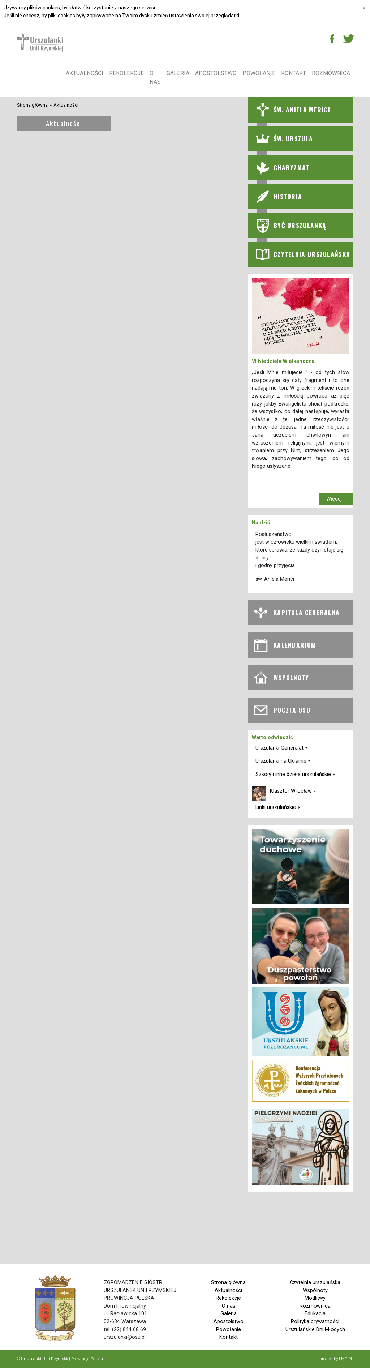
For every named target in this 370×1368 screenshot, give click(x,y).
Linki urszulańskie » (277, 807)
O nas (155, 77)
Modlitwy (315, 1298)
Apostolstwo (216, 73)
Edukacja (315, 1314)
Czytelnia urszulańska (315, 1282)
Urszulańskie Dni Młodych (315, 1329)
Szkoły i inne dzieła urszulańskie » (295, 774)
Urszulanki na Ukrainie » (282, 761)
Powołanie (258, 73)
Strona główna (32, 105)
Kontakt (293, 73)
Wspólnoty (315, 1290)
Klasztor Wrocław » (293, 791)
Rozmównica (331, 73)
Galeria (178, 73)
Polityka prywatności (315, 1321)
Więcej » (336, 499)
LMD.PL (346, 1358)
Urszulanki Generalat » (281, 748)
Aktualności (84, 73)
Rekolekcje (126, 73)
